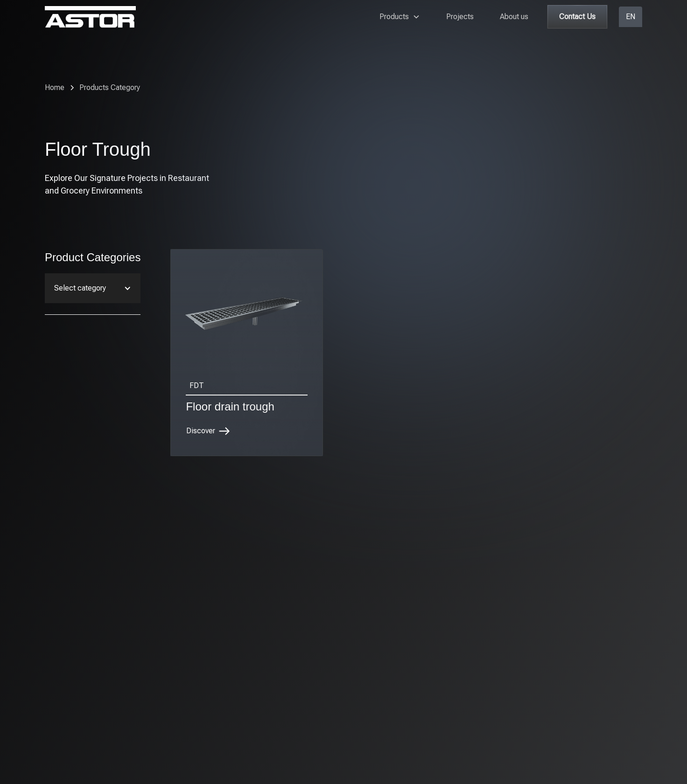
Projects (460, 16)
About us (514, 16)
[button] (400, 17)
